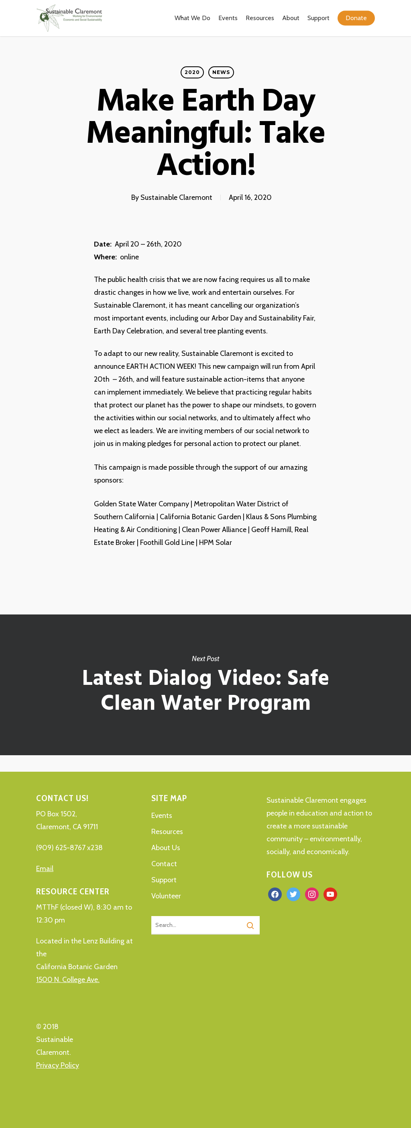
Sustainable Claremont (176, 197)
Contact (164, 863)
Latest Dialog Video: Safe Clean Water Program (205, 684)
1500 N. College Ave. (68, 979)
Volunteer (166, 896)
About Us (165, 847)
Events (161, 815)
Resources (167, 831)
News (221, 72)
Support (164, 879)
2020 (192, 72)
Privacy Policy (57, 1065)
